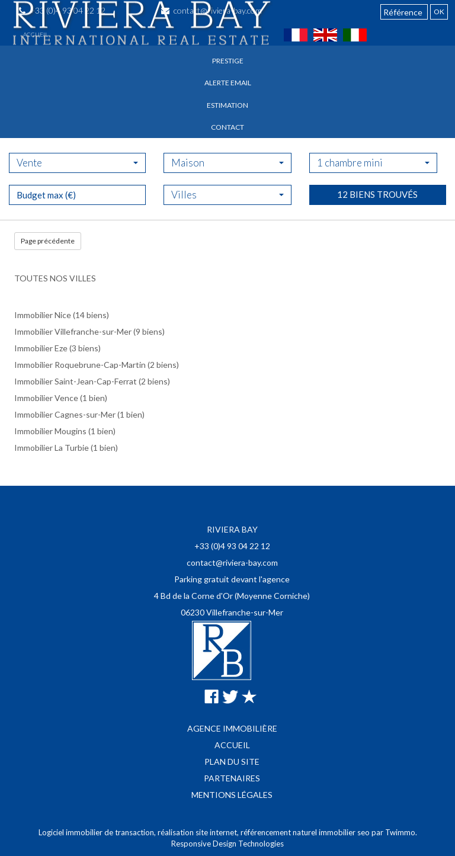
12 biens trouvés (377, 225)
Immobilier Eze (41, 348)
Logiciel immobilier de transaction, (98, 832)
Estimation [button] (227, 105)
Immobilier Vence (46, 398)
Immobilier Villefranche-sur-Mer (73, 331)
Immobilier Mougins (50, 431)
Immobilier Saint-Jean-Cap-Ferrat (75, 381)
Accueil (35, 34)
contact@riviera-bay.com (232, 562)
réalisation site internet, (199, 832)
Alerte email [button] (227, 82)
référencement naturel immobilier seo (306, 832)
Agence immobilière (232, 728)
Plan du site (231, 761)
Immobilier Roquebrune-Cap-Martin (80, 365)
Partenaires (232, 778)
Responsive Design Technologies (227, 843)
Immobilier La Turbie (51, 448)
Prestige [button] (227, 60)
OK (439, 11)
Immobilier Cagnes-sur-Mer (65, 414)
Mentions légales (232, 795)
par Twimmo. (394, 832)
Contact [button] (227, 127)
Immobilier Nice (42, 315)
